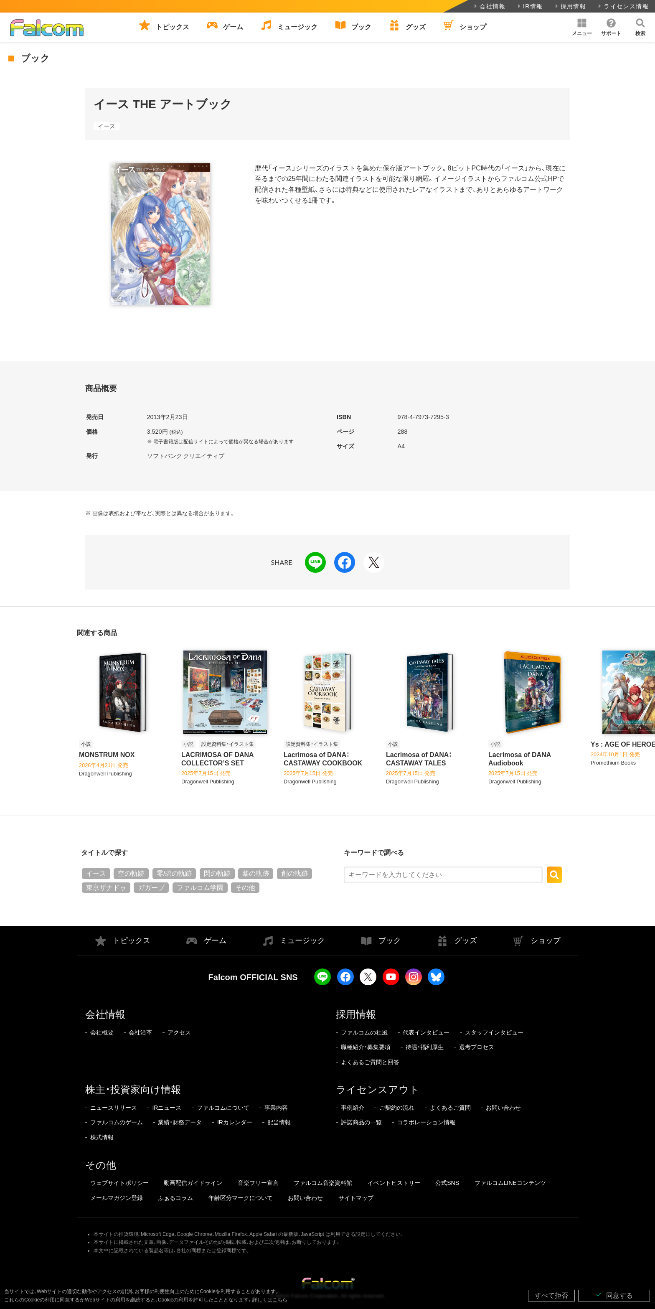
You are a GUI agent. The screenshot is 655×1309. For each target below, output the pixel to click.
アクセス (179, 1032)
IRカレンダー (234, 1122)
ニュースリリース (113, 1107)
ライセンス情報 (623, 6)
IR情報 (529, 6)
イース (106, 126)
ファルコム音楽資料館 (323, 1182)
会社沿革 (140, 1032)
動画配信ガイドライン (193, 1182)
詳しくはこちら (269, 1300)
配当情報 (279, 1122)
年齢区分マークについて (240, 1198)
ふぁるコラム (175, 1198)
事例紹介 (352, 1107)
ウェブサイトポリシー (119, 1182)
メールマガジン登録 (116, 1198)
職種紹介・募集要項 (366, 1047)
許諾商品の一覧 (361, 1122)
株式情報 (102, 1137)
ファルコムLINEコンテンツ (510, 1182)
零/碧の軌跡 (174, 873)
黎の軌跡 (255, 873)
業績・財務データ (180, 1122)
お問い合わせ (503, 1107)
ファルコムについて (223, 1107)
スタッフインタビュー (494, 1032)
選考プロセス (476, 1047)
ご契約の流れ (396, 1107)
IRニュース (166, 1107)
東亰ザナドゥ (106, 887)
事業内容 (276, 1107)
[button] (582, 27)
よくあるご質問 (450, 1107)
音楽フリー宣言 (258, 1182)
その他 (245, 887)
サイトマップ (355, 1198)
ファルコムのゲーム (116, 1122)
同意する (614, 1295)
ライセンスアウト (377, 1089)
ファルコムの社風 (364, 1032)
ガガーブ (151, 887)
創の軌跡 (294, 873)
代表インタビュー (426, 1032)
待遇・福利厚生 (425, 1047)
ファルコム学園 (200, 887)
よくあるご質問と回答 (370, 1062)
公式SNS (447, 1182)
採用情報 (569, 6)
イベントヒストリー (394, 1182)
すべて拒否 (551, 1295)
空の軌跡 (131, 873)
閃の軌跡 (217, 873)
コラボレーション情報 (426, 1122)
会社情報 (488, 6)
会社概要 (102, 1032)
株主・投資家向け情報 (133, 1089)
